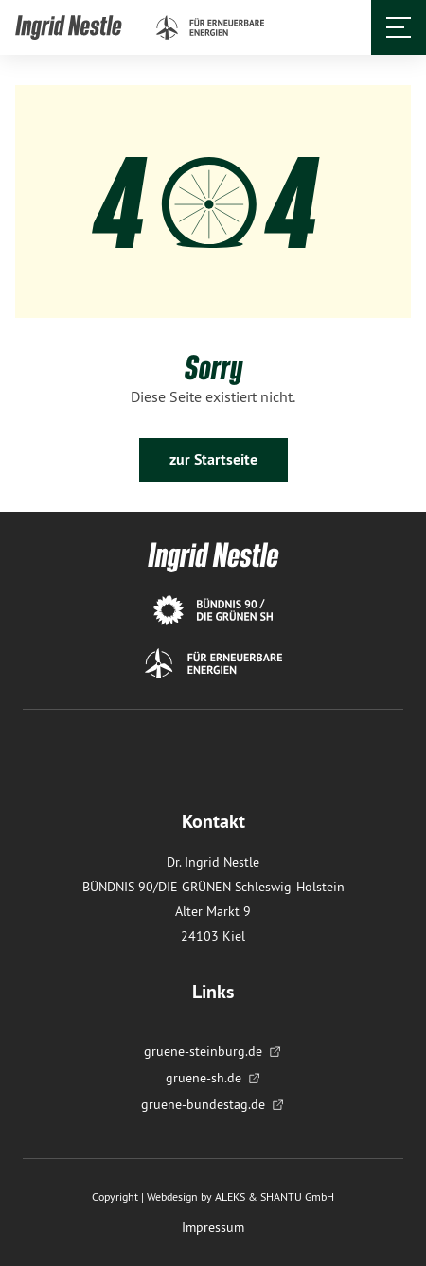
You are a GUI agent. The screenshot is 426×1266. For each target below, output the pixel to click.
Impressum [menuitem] (213, 1227)
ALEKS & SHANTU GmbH (274, 1196)
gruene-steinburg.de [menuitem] (213, 1051)
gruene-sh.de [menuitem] (213, 1077)
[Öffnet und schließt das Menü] (398, 27)
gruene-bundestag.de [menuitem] (213, 1104)
